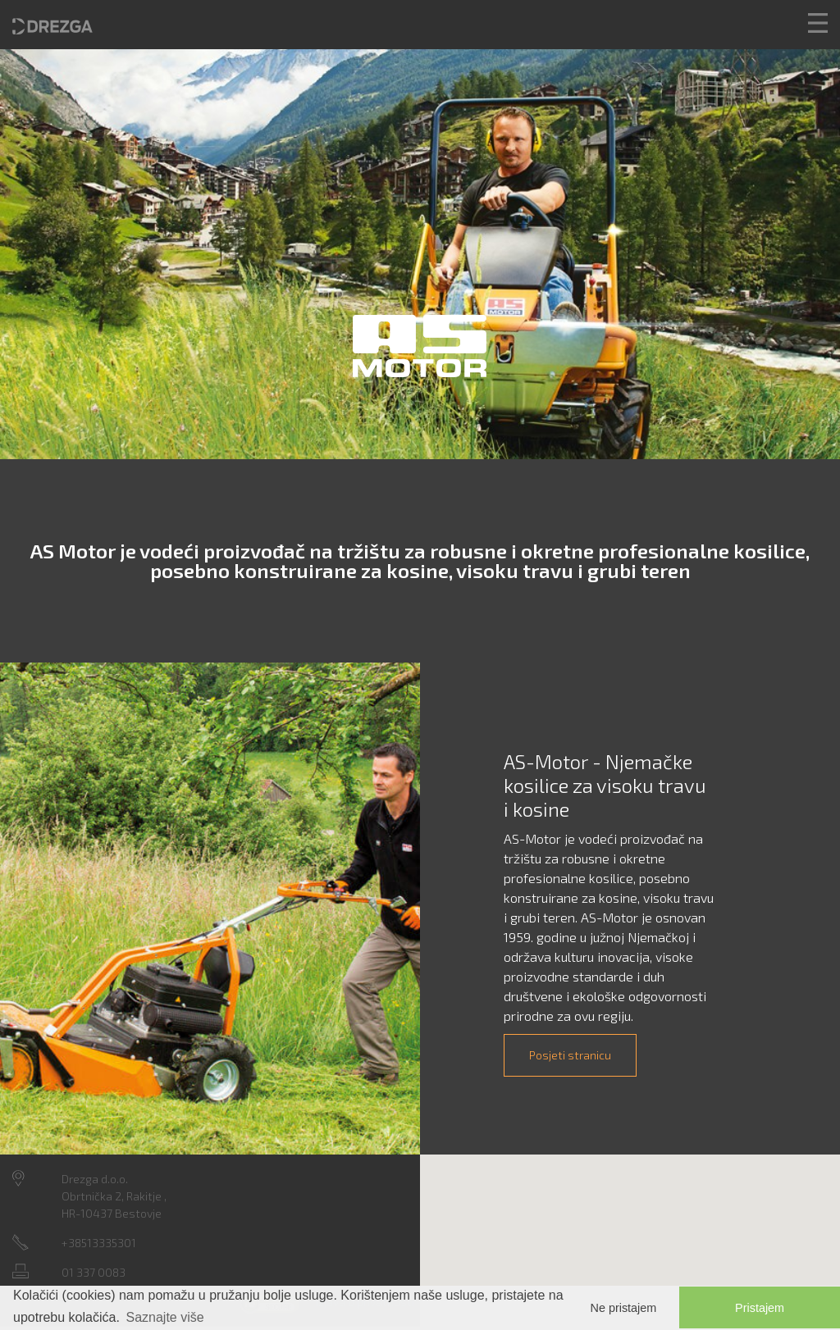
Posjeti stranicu (570, 1055)
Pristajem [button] (759, 1307)
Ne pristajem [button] (624, 1307)
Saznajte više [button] (165, 1317)
